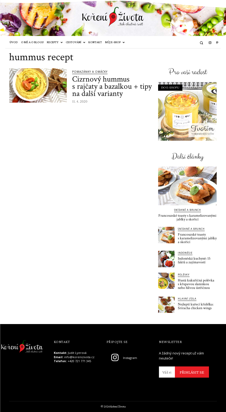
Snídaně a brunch (187, 210)
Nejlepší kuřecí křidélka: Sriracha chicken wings (195, 306)
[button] (201, 43)
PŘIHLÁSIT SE (192, 372)
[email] (167, 372)
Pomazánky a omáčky (90, 72)
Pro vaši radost (188, 72)
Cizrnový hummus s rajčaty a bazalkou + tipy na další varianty (112, 86)
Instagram (130, 358)
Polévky (184, 274)
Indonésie (185, 253)
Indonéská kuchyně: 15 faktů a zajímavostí (194, 260)
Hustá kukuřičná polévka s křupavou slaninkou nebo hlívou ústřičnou (196, 284)
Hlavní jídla (187, 298)
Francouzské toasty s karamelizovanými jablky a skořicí (187, 217)
